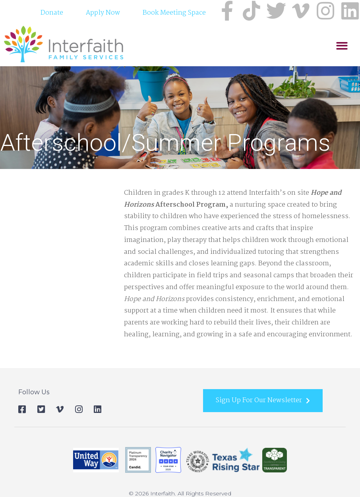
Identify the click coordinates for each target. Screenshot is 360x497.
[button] (342, 46)
